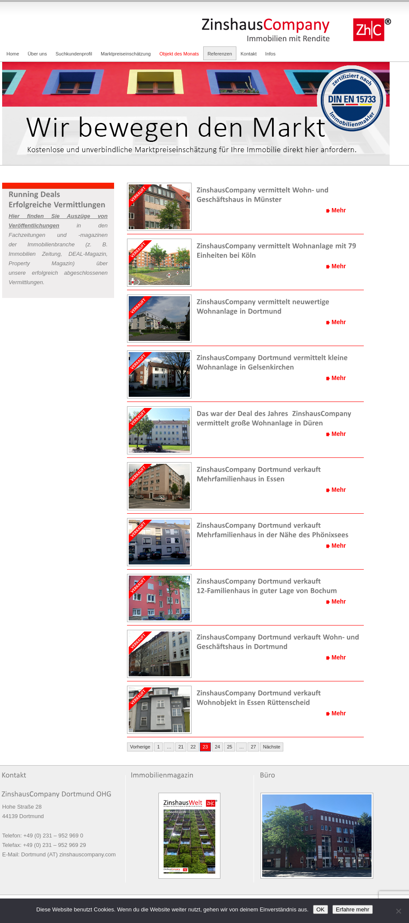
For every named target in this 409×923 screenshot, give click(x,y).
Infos (270, 53)
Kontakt (249, 53)
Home (12, 53)
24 (217, 746)
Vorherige (140, 746)
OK (320, 909)
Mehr (339, 210)
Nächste (271, 746)
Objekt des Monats (179, 53)
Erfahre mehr (352, 909)
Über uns (37, 53)
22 (192, 746)
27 (253, 746)
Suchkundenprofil (74, 53)
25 (229, 746)
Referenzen (220, 53)
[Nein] (398, 911)
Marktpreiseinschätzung (126, 53)
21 (180, 746)
